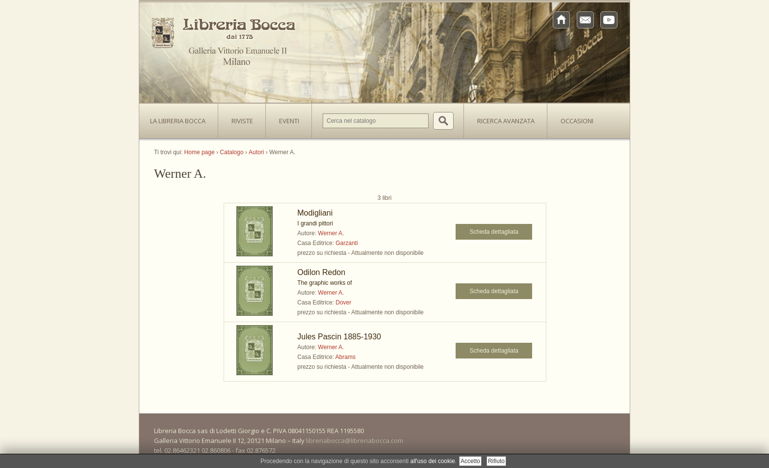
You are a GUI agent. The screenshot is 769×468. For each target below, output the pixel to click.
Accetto (470, 461)
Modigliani (315, 213)
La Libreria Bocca (181, 117)
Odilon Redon (321, 272)
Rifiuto (496, 461)
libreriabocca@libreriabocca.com (354, 440)
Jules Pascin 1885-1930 (339, 336)
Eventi (289, 120)
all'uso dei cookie (432, 461)
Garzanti (346, 243)
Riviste (239, 117)
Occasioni (577, 120)
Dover (343, 302)
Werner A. (331, 233)
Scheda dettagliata (494, 231)
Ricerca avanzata (506, 120)
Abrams (345, 357)
